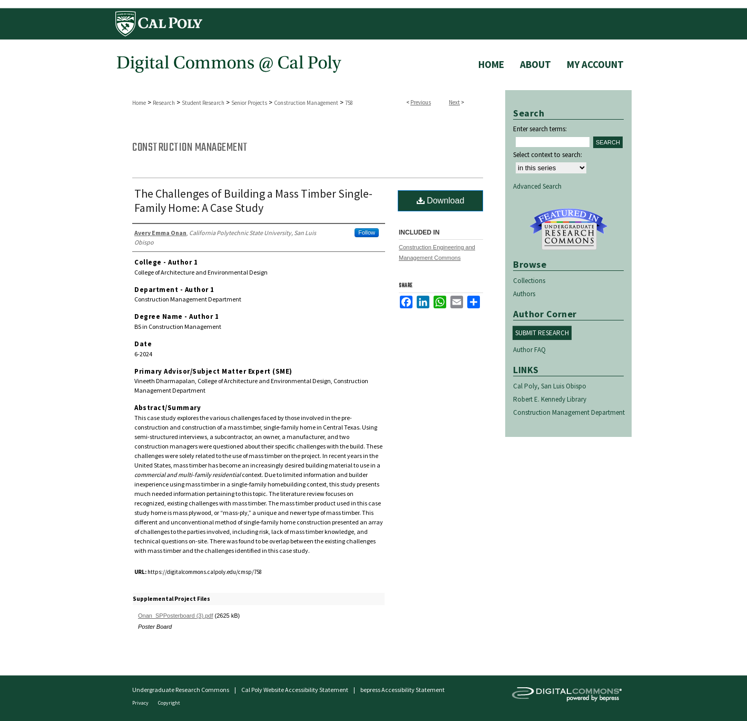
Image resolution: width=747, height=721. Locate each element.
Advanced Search (537, 186)
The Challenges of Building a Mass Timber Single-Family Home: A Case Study (253, 200)
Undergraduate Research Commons (568, 229)
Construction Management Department (569, 412)
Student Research (203, 102)
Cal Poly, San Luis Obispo (549, 386)
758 (349, 102)
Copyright (169, 702)
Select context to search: (547, 154)
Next (454, 102)
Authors (524, 293)
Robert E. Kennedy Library (549, 399)
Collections (529, 280)
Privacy (141, 702)
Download (441, 200)
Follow (366, 232)
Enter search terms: (540, 128)
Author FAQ (529, 349)
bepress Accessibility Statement (402, 690)
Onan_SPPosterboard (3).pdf (175, 615)
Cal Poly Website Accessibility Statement (294, 690)
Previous (420, 102)
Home (139, 102)
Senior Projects (249, 102)
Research (164, 102)
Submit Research (542, 332)
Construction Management (306, 102)
